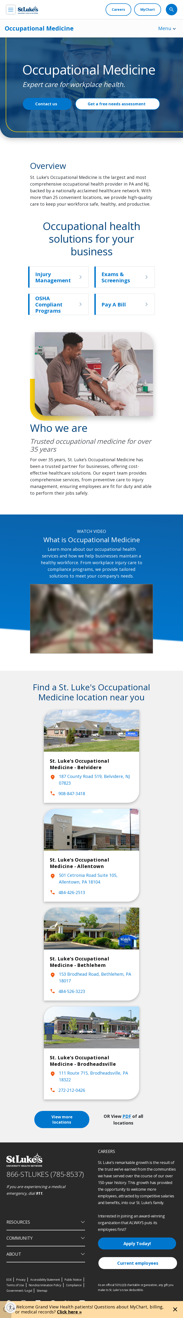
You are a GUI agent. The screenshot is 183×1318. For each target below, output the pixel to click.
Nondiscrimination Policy (45, 1285)
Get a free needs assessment (117, 103)
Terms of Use (15, 1285)
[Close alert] (175, 1309)
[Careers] (118, 9)
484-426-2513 (67, 892)
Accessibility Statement (45, 1280)
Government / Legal (19, 1291)
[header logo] (28, 9)
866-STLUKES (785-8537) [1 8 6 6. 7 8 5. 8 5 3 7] (45, 1174)
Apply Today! (137, 1243)
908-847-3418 (67, 793)
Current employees (137, 1263)
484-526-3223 (67, 991)
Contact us (46, 103)
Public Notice (73, 1280)
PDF (127, 1116)
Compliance (74, 1285)
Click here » (69, 1312)
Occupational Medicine (39, 28)
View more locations (62, 1119)
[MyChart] (148, 9)
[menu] (10, 9)
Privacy (20, 1280)
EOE (8, 1280)
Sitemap (42, 1291)
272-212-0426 (67, 1090)
